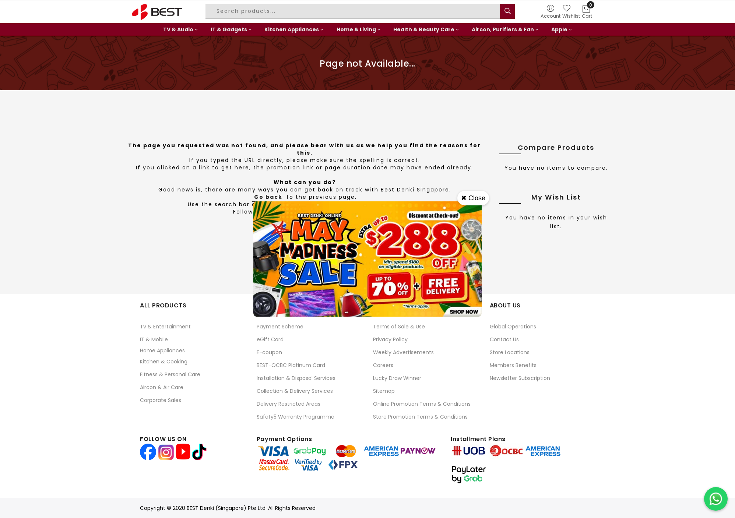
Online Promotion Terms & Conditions (422, 404)
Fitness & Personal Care (170, 374)
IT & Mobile (154, 339)
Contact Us (504, 339)
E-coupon (269, 352)
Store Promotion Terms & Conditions (420, 416)
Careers (383, 365)
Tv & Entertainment (165, 326)
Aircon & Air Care (161, 387)
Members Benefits (513, 365)
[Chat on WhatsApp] (716, 499)
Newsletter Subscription (520, 378)
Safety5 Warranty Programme (295, 416)
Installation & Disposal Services (296, 378)
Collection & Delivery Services (295, 391)
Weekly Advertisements (403, 352)
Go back (268, 197)
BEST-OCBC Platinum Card (291, 365)
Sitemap (384, 391)
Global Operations (513, 326)
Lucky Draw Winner (397, 378)
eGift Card (270, 339)
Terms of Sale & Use (399, 326)
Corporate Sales (160, 400)
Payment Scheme (280, 326)
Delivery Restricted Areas (288, 404)
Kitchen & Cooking (163, 361)
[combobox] (353, 11)
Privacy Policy (390, 339)
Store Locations (510, 352)
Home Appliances (162, 350)
